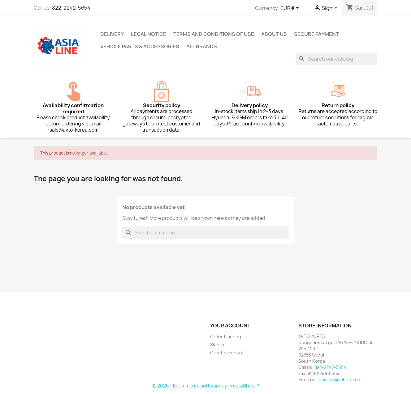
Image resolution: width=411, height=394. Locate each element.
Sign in (217, 345)
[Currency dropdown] (290, 8)
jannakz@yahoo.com (339, 380)
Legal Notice (148, 34)
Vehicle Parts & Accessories (139, 46)
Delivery (112, 34)
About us (274, 34)
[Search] (336, 59)
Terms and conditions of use (213, 34)
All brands (201, 46)
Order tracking (225, 336)
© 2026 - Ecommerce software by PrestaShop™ (205, 386)
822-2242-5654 (71, 7)
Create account (227, 353)
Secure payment (316, 34)
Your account (230, 325)
